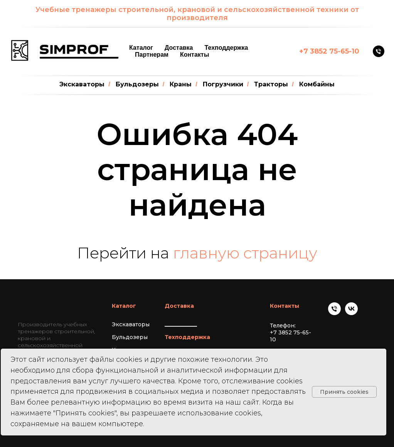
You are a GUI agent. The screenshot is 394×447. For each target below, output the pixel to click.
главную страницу (245, 252)
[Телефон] (378, 51)
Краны (181, 84)
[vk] (351, 313)
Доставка (179, 47)
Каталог (141, 47)
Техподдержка (226, 47)
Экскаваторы (81, 84)
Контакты (194, 54)
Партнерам (151, 54)
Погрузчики (223, 84)
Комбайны (317, 84)
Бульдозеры (137, 84)
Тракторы (271, 84)
